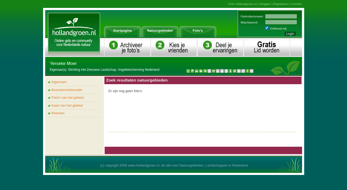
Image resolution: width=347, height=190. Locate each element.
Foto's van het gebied (68, 97)
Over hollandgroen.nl (242, 4)
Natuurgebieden (160, 30)
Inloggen (265, 4)
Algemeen (59, 82)
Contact (297, 4)
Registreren (281, 4)
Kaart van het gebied (67, 105)
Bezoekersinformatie (67, 90)
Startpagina (122, 30)
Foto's (198, 30)
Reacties (58, 113)
